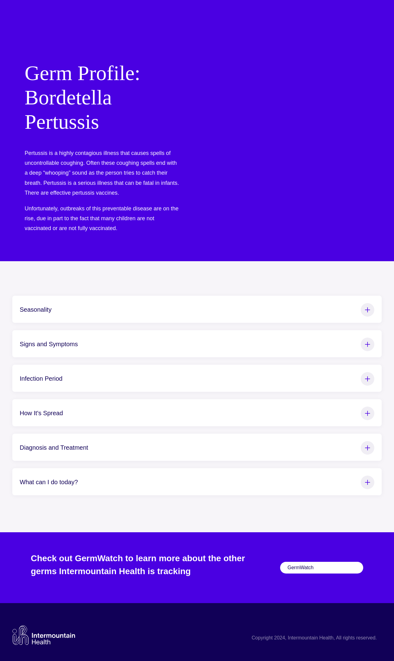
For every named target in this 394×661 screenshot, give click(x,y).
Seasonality (197, 310)
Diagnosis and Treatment (197, 448)
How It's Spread (197, 413)
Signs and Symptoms (197, 344)
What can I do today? (197, 482)
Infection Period (197, 379)
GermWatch (300, 567)
